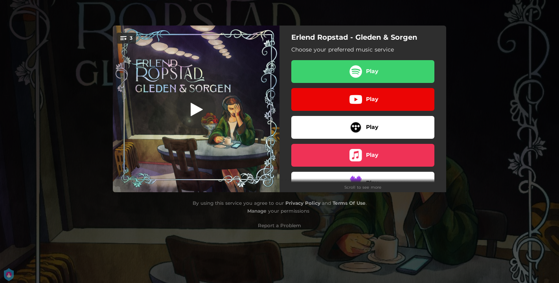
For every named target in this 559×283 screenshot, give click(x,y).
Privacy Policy (302, 203)
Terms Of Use (349, 203)
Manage (257, 211)
